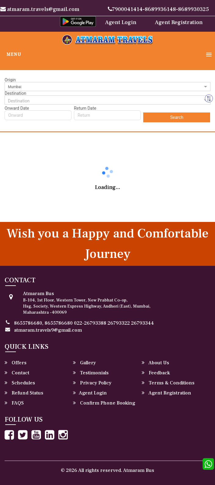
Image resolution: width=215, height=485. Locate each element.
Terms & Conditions (168, 383)
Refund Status (24, 393)
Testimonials (91, 373)
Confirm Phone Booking (104, 403)
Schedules (20, 383)
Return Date (85, 108)
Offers (16, 363)
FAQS (14, 403)
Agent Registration (179, 22)
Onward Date (17, 108)
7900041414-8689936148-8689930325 (158, 9)
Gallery (84, 363)
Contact (17, 373)
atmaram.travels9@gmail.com (48, 330)
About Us (155, 363)
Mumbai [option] (14, 87)
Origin (10, 80)
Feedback (156, 373)
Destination (15, 93)
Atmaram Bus (138, 470)
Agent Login (121, 22)
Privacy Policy (92, 383)
